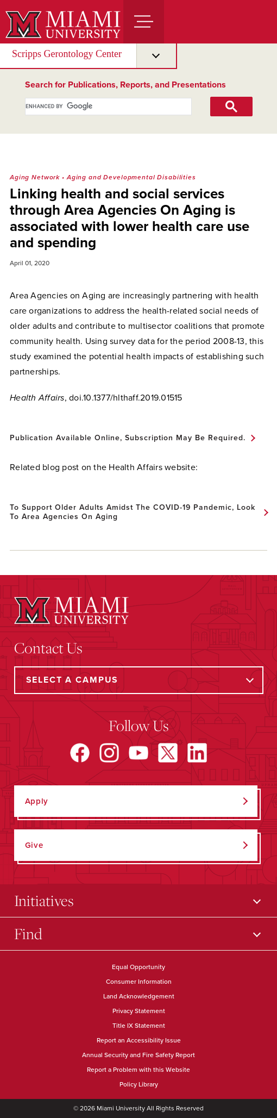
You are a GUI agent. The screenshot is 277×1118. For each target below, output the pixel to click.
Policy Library (138, 1084)
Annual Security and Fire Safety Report (138, 1055)
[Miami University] (61, 24)
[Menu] (143, 21)
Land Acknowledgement (138, 996)
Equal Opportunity (138, 967)
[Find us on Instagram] (109, 753)
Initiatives (44, 900)
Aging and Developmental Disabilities (131, 177)
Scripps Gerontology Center (67, 53)
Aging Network (35, 177)
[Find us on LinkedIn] (197, 753)
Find (28, 933)
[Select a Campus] (138, 680)
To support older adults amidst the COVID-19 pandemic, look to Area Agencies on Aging (132, 512)
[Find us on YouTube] (138, 753)
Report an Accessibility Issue (139, 1040)
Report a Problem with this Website (138, 1069)
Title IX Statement (138, 1025)
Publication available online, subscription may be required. (127, 437)
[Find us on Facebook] (80, 753)
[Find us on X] (168, 753)
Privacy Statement (138, 1011)
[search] (96, 106)
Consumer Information (139, 981)
